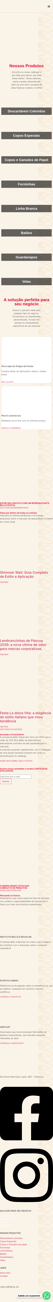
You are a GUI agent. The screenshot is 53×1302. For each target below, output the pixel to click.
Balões (3, 1254)
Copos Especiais (8, 1241)
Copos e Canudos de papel (13, 1244)
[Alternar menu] (49, 6)
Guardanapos (6, 1257)
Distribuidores (7, 1219)
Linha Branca (6, 1250)
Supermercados (7, 1216)
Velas (2, 1260)
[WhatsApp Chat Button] (46, 1295)
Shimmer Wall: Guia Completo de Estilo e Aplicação (24, 574)
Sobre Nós (5, 1273)
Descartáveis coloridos (11, 1238)
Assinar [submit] (5, 781)
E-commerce (6, 1225)
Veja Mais (4, 582)
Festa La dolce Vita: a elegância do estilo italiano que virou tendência (25, 717)
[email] (15, 777)
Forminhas (5, 1247)
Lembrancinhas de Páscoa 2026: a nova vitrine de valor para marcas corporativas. (23, 645)
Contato (4, 1276)
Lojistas (3, 1222)
